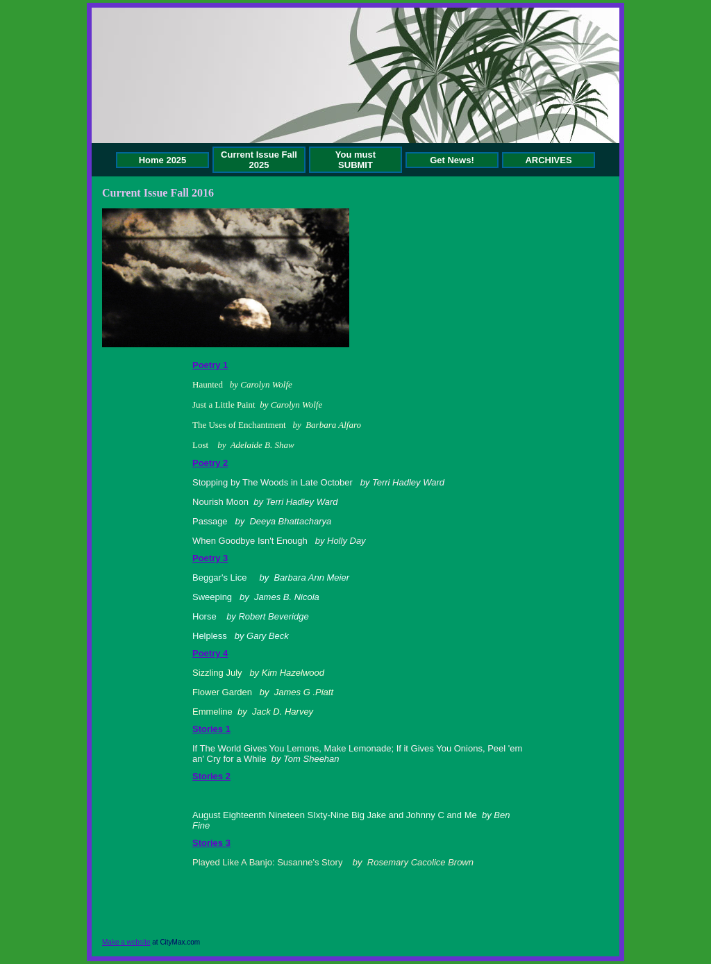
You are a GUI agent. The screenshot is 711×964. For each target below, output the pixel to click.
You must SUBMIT (355, 159)
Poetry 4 (210, 653)
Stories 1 (211, 729)
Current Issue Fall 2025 (259, 159)
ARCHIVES (548, 160)
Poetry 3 (210, 558)
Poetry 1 (210, 365)
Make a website (126, 942)
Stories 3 (211, 843)
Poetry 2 (210, 463)
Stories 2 (211, 776)
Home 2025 (163, 160)
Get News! (452, 160)
